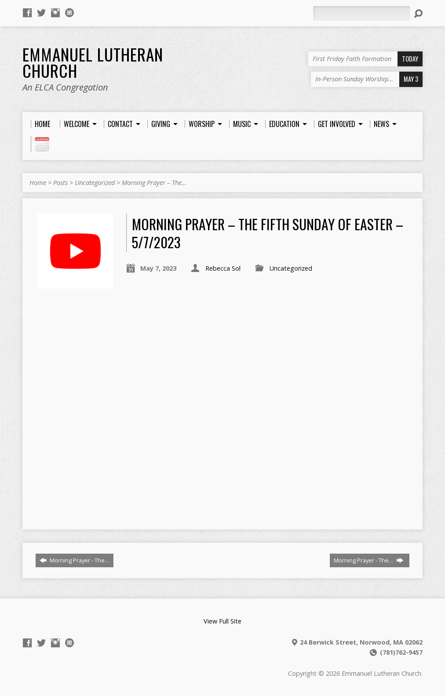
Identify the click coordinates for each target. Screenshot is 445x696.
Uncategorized (95, 182)
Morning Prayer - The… (74, 560)
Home (37, 182)
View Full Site (222, 621)
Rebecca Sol (223, 268)
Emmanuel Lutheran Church (92, 62)
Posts (60, 182)
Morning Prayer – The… (154, 182)
